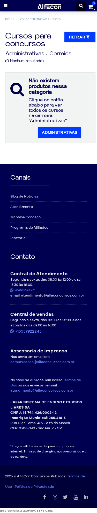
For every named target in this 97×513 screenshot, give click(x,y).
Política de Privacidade (34, 486)
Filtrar (80, 37)
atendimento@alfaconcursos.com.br (41, 390)
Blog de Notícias (24, 196)
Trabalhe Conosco (25, 217)
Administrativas (36, 19)
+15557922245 (28, 331)
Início (8, 19)
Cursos (19, 19)
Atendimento (21, 206)
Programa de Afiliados (29, 227)
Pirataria (18, 238)
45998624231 (25, 290)
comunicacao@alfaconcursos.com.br (42, 362)
